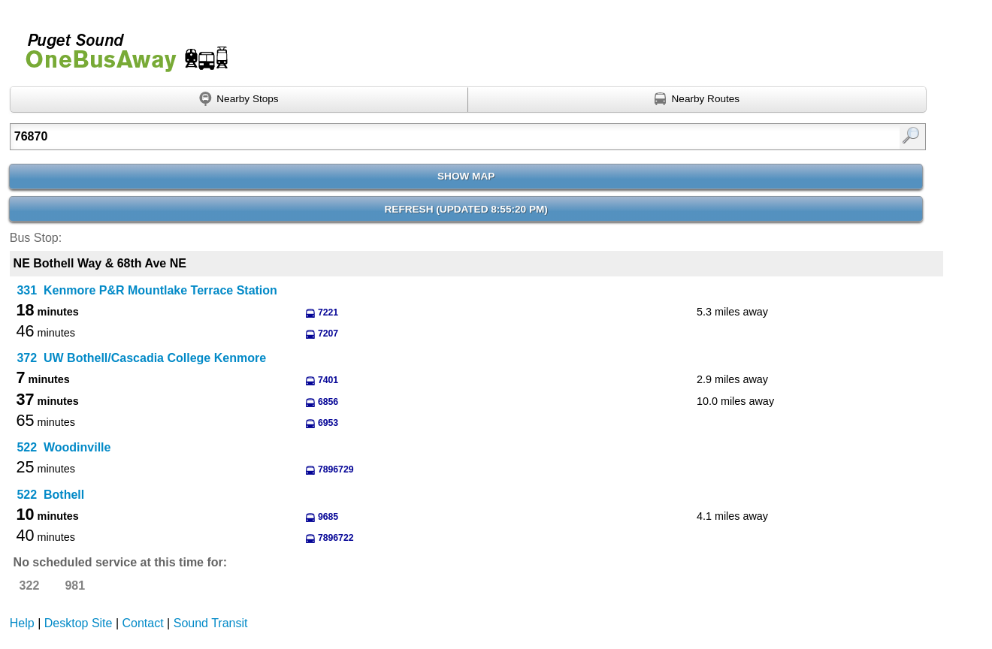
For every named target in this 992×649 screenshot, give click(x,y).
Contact (143, 623)
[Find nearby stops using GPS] (239, 100)
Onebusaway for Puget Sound (120, 46)
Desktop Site (78, 623)
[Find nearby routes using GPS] (697, 100)
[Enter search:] (401, 136)
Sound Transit (211, 623)
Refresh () (466, 209)
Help (22, 623)
